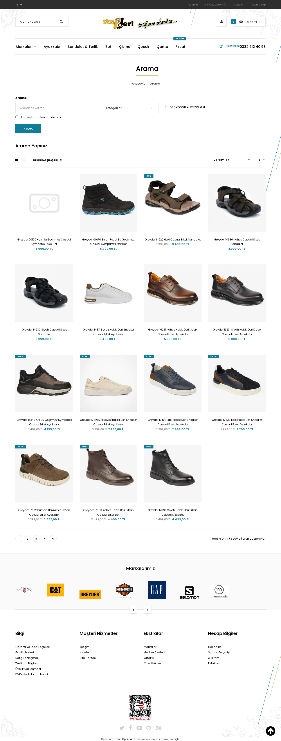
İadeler (85, 652)
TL (16, 4)
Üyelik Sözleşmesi (28, 669)
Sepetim (239, 4)
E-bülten (214, 663)
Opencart (128, 739)
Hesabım (192, 4)
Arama (155, 83)
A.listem (213, 658)
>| (53, 538)
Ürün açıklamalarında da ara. (38, 117)
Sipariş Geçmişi (219, 652)
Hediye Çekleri (154, 652)
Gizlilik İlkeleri (24, 652)
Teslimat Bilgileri (26, 663)
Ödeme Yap (258, 4)
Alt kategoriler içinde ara (185, 107)
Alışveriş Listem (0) (216, 4)
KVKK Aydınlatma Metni (31, 674)
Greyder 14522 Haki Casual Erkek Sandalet (173, 239)
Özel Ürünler (152, 663)
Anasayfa (139, 83)
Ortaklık (149, 658)
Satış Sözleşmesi (27, 658)
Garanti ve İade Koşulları (32, 647)
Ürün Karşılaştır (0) (47, 160)
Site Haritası (88, 658)
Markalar (150, 647)
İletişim (85, 647)
